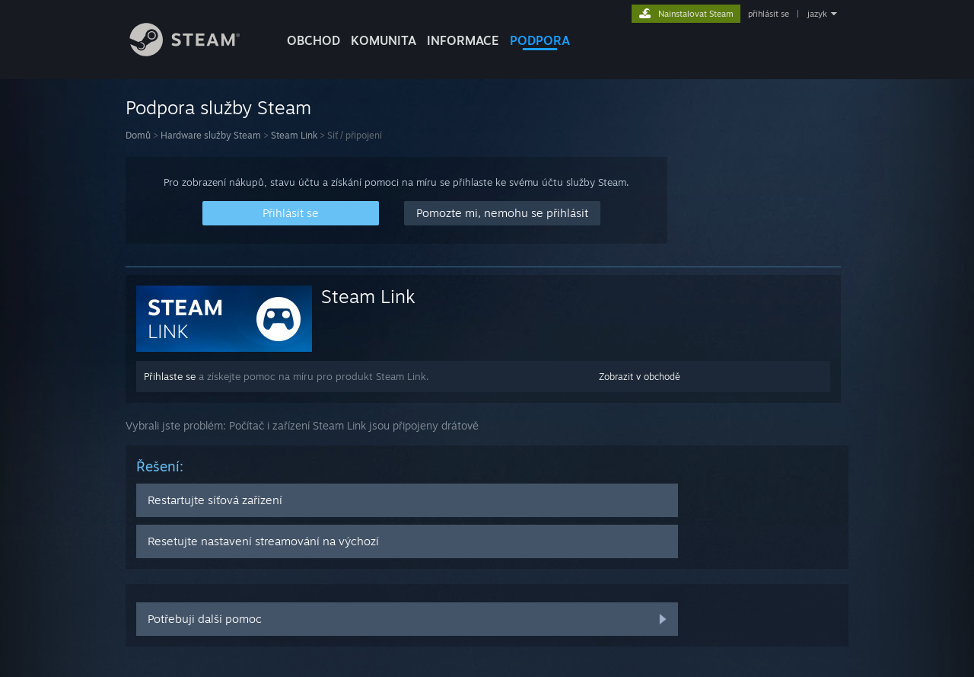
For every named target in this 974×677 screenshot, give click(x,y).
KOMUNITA (383, 40)
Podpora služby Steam (218, 107)
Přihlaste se (170, 376)
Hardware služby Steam (211, 135)
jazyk (817, 13)
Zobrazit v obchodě (639, 376)
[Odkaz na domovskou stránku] (196, 52)
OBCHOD (313, 40)
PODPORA (540, 40)
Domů (138, 135)
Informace (463, 40)
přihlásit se (768, 13)
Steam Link (294, 135)
